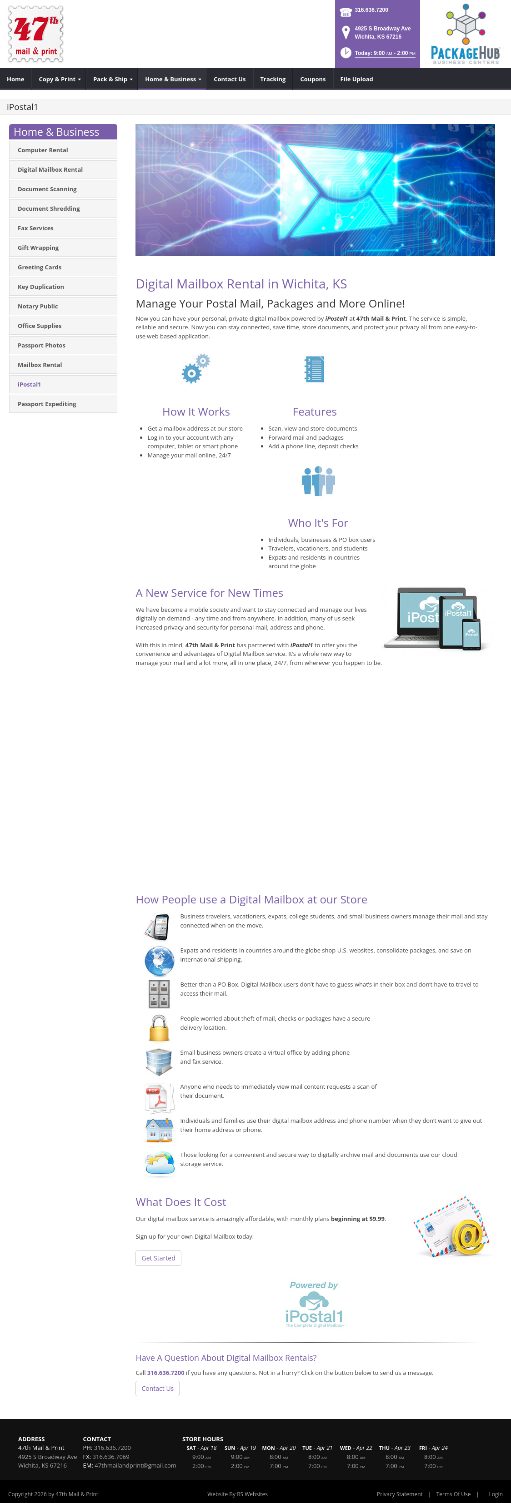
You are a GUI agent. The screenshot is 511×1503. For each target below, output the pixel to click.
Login (496, 1494)
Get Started (158, 1258)
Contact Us (157, 1388)
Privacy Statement (400, 1494)
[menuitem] (15, 79)
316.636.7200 (371, 10)
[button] (377, 55)
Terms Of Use (453, 1494)
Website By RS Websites (237, 1494)
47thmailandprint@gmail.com (135, 1465)
